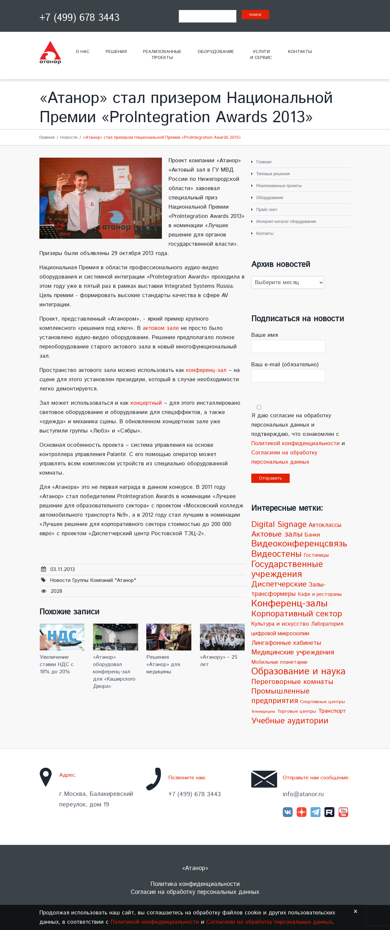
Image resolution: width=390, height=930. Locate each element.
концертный (146, 403)
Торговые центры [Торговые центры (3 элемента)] (296, 711)
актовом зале (161, 328)
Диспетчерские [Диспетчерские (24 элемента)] (279, 584)
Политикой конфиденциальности (295, 443)
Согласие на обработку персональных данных (195, 892)
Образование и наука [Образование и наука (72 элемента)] (298, 671)
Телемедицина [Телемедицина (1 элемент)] (263, 711)
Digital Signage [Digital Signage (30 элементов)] (279, 524)
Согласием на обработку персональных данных (269, 922)
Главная (47, 137)
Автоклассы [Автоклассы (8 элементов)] (325, 525)
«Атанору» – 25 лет (218, 660)
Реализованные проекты (279, 185)
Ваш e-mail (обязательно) (301, 372)
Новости (68, 137)
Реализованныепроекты (162, 55)
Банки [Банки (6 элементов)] (312, 535)
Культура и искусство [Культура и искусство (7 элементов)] (280, 624)
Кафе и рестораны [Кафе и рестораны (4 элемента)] (320, 594)
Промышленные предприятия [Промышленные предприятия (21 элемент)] (280, 696)
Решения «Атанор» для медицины (163, 664)
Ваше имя (301, 342)
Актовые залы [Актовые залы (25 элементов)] (277, 534)
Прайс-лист (266, 209)
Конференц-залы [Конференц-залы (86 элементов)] (289, 603)
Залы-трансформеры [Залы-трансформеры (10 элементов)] (288, 589)
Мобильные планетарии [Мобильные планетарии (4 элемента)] (279, 662)
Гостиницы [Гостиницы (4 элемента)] (316, 555)
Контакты (300, 52)
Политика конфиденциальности (195, 884)
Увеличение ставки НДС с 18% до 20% (56, 664)
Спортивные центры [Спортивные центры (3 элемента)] (322, 701)
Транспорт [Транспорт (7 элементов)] (332, 711)
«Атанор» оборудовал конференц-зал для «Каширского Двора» (114, 671)
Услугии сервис (261, 55)
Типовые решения (273, 174)
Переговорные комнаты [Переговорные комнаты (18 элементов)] (292, 682)
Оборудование (216, 52)
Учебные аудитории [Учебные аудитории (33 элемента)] (289, 721)
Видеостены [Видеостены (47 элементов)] (276, 554)
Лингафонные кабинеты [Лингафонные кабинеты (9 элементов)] (286, 643)
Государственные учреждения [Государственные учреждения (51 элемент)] (287, 569)
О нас (82, 52)
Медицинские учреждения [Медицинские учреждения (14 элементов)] (292, 652)
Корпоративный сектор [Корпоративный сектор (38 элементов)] (296, 614)
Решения (116, 52)
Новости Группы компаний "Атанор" (93, 580)
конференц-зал (206, 370)
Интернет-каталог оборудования (286, 221)
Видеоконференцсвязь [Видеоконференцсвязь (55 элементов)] (299, 544)
